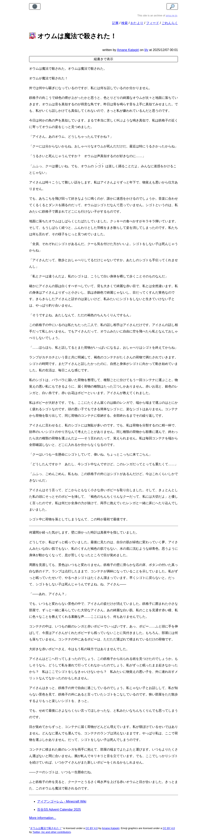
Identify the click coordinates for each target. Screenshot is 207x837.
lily (146, 50)
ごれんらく (170, 23)
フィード (152, 23)
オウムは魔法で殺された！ (46, 828)
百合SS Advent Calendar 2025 (59, 809)
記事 (115, 23)
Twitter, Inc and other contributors (52, 832)
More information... (42, 818)
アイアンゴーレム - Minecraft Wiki (61, 801)
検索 (124, 23)
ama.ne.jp (171, 15)
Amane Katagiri (110, 828)
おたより (136, 23)
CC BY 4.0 (92, 828)
